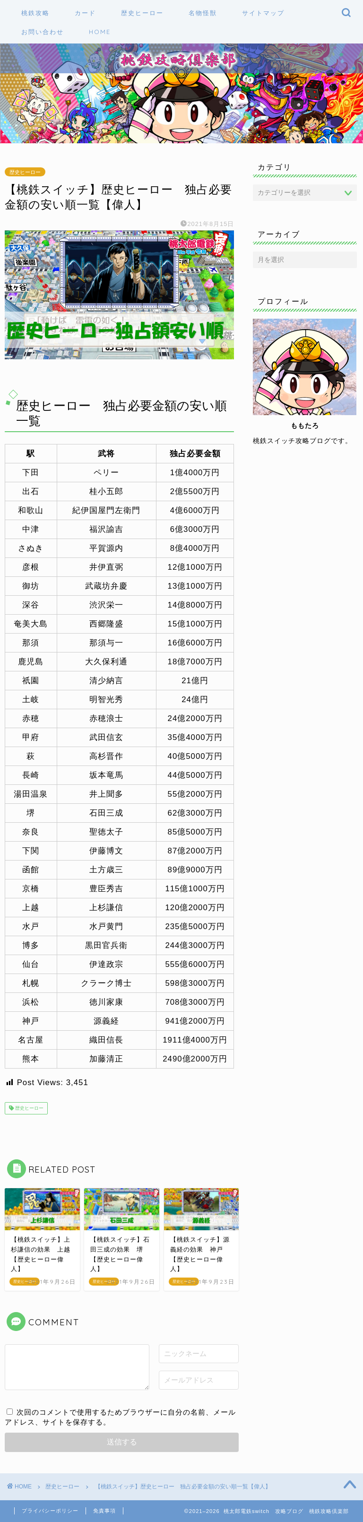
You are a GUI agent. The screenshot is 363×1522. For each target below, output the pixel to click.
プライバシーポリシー (50, 1510)
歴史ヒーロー (25, 171)
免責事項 (104, 1510)
